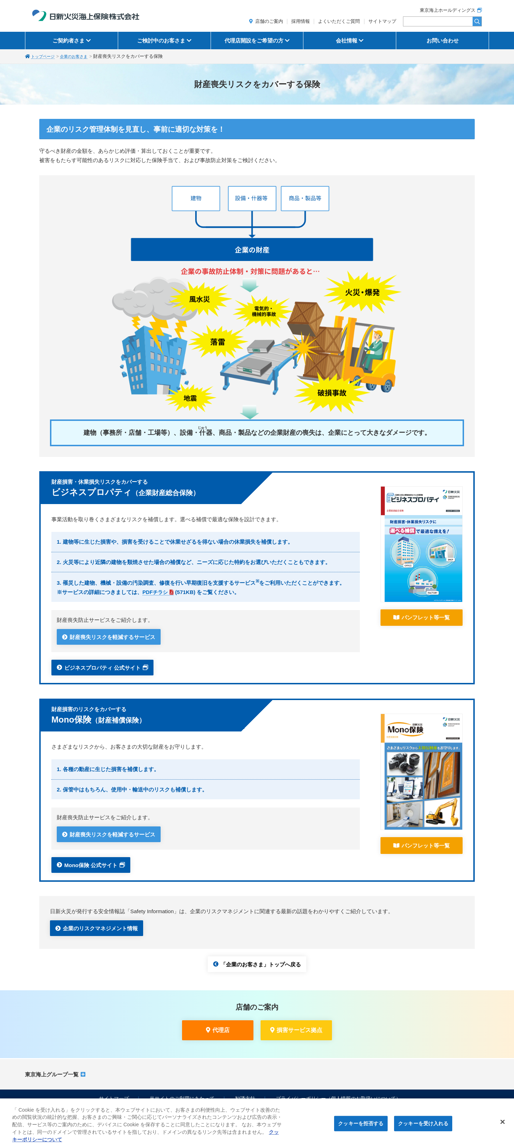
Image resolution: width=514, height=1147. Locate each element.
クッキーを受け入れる (423, 1127)
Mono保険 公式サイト (90, 865)
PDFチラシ (155, 592)
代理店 (221, 1030)
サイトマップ (382, 21)
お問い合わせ (443, 40)
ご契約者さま (68, 40)
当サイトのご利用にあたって (182, 1098)
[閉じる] (502, 1125)
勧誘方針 (245, 1098)
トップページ (45, 56)
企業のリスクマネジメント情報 (100, 928)
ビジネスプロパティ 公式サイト (102, 667)
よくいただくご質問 (339, 21)
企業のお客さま (80, 56)
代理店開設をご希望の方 (254, 40)
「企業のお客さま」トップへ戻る (261, 964)
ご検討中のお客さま (161, 40)
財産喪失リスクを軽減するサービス (112, 637)
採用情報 (300, 21)
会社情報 (346, 40)
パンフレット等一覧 (426, 617)
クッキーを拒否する (360, 1127)
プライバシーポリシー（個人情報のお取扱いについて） (338, 1098)
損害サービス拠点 (299, 1030)
